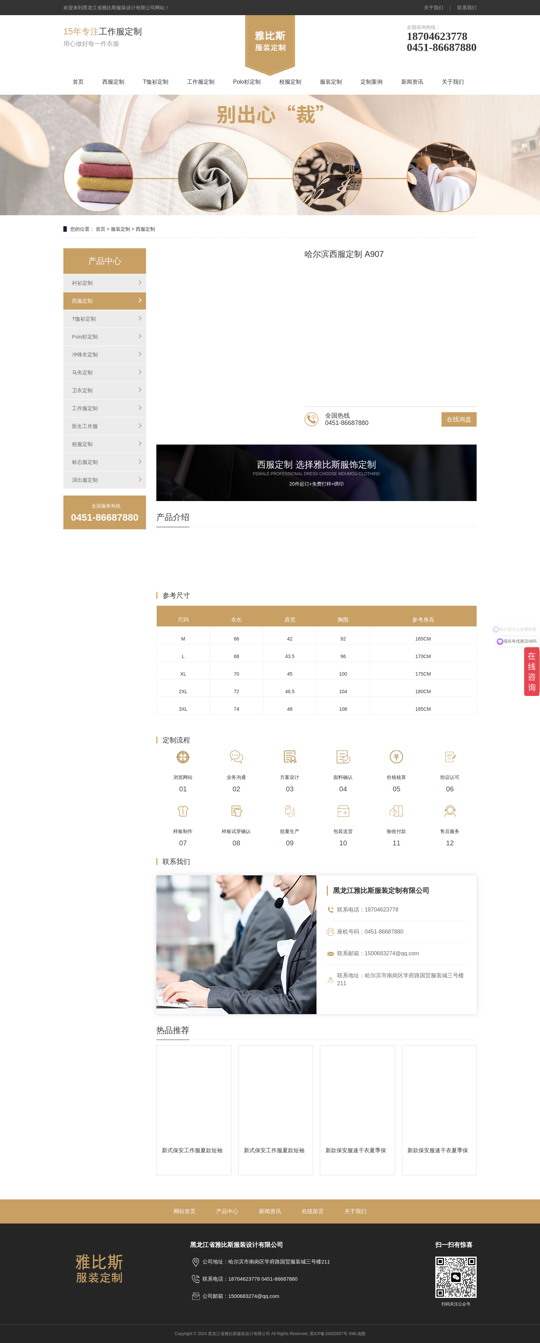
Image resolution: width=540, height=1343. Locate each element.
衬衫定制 (82, 283)
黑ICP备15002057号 (328, 1333)
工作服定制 (201, 82)
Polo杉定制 (247, 82)
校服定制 (290, 82)
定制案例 (372, 82)
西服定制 (113, 82)
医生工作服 (85, 426)
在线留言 (313, 1211)
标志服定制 (85, 462)
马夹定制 (82, 372)
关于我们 (433, 7)
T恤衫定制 (155, 82)
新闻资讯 (412, 82)
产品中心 (227, 1211)
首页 (78, 82)
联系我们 (467, 7)
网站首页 (185, 1211)
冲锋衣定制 (85, 354)
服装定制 (331, 82)
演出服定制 (85, 480)
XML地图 (357, 1333)
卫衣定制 (82, 390)
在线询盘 (459, 419)
